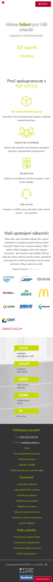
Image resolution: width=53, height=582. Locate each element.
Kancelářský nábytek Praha (27, 536)
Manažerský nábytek (27, 495)
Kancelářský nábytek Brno (27, 542)
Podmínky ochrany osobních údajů (27, 470)
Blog (27, 448)
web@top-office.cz (30, 442)
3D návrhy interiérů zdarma (26, 111)
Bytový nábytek (27, 523)
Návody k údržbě (27, 464)
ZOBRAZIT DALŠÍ (12, 328)
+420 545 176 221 (28, 437)
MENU (43, 3)
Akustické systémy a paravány (27, 517)
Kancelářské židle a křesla (27, 489)
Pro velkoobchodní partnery (27, 453)
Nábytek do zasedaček (27, 500)
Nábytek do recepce (27, 506)
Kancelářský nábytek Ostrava (27, 548)
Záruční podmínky (27, 459)
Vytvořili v (41, 564)
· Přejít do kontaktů (26, 553)
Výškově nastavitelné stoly (27, 512)
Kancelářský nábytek (27, 484)
